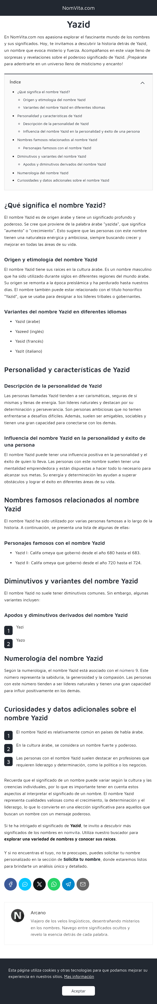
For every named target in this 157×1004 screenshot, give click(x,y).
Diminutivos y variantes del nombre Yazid (51, 156)
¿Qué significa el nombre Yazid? (43, 91)
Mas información (79, 976)
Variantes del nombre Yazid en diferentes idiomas (64, 107)
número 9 (128, 670)
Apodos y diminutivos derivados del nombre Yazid (64, 164)
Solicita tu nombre (82, 859)
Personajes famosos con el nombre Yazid (57, 148)
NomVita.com (78, 8)
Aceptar (79, 990)
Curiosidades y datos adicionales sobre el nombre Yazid (63, 180)
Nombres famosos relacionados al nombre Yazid (57, 139)
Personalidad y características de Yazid (49, 115)
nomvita (72, 832)
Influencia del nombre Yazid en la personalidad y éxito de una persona (81, 131)
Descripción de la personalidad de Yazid (56, 123)
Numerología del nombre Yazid (42, 173)
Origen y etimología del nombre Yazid (54, 99)
